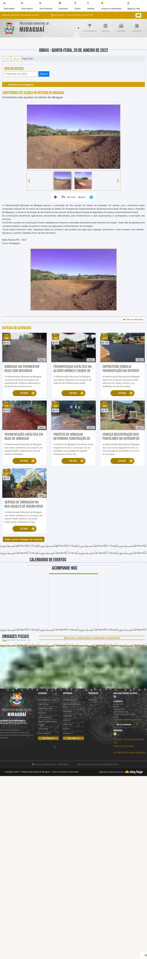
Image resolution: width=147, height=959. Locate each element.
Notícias (16, 58)
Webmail (91, 700)
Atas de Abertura (70, 700)
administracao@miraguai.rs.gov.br (127, 720)
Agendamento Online (47, 700)
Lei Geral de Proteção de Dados (129, 752)
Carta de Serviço (45, 709)
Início (6, 58)
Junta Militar (43, 729)
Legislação (67, 716)
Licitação (66, 720)
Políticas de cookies (123, 746)
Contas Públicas (44, 717)
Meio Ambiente (44, 733)
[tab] (78, 28)
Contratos (67, 711)
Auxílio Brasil (43, 704)
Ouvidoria (67, 733)
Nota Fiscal (67, 725)
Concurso (42, 713)
